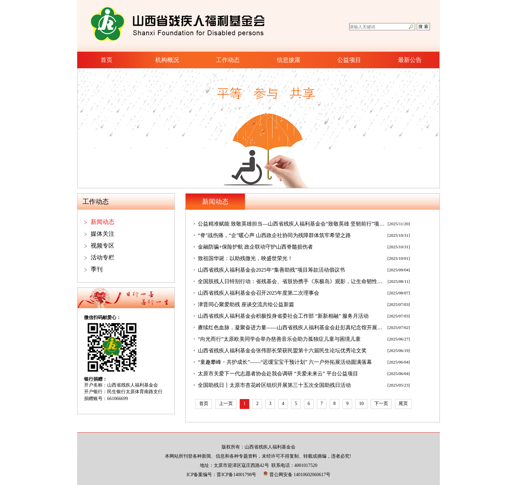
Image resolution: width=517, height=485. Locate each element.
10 (361, 403)
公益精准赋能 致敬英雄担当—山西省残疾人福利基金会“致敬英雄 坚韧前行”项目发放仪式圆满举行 (292, 224)
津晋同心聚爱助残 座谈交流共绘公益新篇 (246, 304)
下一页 (381, 403)
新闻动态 (102, 222)
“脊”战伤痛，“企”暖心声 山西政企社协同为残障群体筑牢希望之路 (274, 235)
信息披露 (288, 60)
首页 (106, 60)
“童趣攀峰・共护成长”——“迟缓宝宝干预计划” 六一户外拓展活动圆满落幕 (285, 362)
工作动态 (228, 60)
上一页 (226, 403)
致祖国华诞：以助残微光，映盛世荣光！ (245, 258)
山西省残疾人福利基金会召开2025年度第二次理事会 (258, 293)
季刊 (97, 269)
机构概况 (167, 60)
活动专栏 (102, 257)
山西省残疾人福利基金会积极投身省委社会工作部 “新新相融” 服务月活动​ (283, 316)
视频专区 (102, 245)
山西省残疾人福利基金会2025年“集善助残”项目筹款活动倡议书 (271, 270)
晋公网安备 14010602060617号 (296, 474)
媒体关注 (102, 233)
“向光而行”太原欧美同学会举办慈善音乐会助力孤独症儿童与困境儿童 (279, 339)
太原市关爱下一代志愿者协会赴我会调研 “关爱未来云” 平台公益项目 (278, 373)
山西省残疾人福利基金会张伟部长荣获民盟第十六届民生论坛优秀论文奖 (282, 350)
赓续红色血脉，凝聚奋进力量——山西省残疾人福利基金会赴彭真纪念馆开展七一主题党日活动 (292, 327)
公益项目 (349, 60)
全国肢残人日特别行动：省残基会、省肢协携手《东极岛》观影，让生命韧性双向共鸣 (292, 281)
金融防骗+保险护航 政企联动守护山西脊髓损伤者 (255, 247)
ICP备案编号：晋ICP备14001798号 (222, 474)
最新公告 (410, 60)
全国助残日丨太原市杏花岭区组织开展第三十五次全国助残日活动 (274, 385)
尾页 (403, 403)
